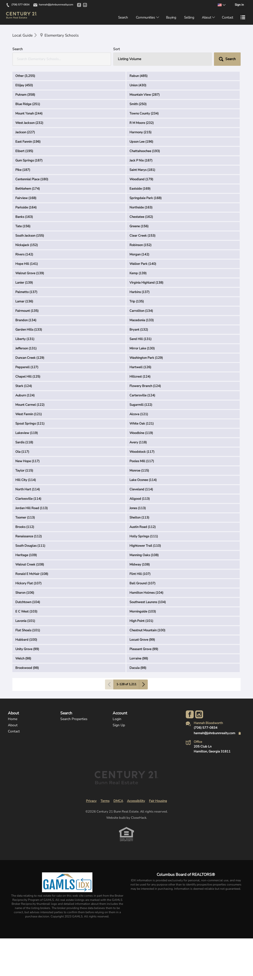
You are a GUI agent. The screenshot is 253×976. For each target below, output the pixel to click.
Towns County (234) (144, 114)
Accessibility (136, 801)
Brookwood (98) (27, 668)
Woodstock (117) (141, 452)
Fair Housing (158, 801)
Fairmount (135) (27, 311)
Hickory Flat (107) (28, 583)
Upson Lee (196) (141, 142)
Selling (189, 17)
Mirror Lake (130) (142, 348)
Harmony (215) (140, 132)
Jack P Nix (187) (140, 161)
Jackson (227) (25, 132)
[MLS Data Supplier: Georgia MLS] (67, 882)
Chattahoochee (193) (144, 151)
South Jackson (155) (29, 236)
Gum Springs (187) (28, 161)
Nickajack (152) (26, 245)
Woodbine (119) (141, 433)
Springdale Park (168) (145, 198)
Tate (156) (22, 226)
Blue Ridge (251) (27, 104)
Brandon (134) (25, 320)
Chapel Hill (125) (27, 377)
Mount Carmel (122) (29, 405)
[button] (227, 59)
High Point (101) (141, 621)
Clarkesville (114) (28, 499)
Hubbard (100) (26, 640)
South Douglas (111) (30, 546)
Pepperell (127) (26, 367)
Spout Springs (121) (29, 424)
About (206, 17)
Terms (105, 801)
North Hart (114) (27, 489)
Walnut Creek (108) (29, 565)
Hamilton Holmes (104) (146, 593)
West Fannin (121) (28, 414)
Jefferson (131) (26, 348)
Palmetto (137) (26, 292)
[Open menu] (243, 17)
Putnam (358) (25, 95)
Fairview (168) (25, 198)
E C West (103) (26, 612)
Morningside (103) (142, 612)
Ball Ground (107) (142, 583)
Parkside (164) (26, 207)
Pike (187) (22, 170)
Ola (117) (22, 452)
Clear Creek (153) (142, 236)
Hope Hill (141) (26, 264)
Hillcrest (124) (139, 377)
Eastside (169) (139, 189)
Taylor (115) (24, 471)
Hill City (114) (25, 480)
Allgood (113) (139, 499)
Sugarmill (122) (140, 405)
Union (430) (137, 85)
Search (123, 17)
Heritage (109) (26, 555)
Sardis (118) (24, 442)
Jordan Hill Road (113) (31, 508)
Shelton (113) (139, 518)
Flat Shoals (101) (27, 630)
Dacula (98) (137, 668)
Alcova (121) (138, 414)
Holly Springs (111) (143, 536)
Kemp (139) (138, 273)
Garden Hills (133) (28, 330)
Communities (145, 17)
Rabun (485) (138, 76)
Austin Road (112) (142, 527)
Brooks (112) (24, 527)
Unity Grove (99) (27, 649)
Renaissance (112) (28, 536)
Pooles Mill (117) (141, 461)
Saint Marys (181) (142, 170)
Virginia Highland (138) (146, 283)
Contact (227, 17)
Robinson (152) (140, 245)
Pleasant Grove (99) (143, 649)
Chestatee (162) (141, 217)
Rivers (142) (24, 254)
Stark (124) (23, 386)
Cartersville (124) (142, 395)
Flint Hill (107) (139, 574)
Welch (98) (23, 659)
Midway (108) (139, 565)
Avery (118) (138, 442)
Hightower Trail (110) (145, 546)
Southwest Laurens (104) (147, 602)
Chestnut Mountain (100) (147, 630)
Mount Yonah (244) (28, 114)
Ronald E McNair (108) (31, 574)
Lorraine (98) (138, 659)
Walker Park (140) (142, 264)
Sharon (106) (24, 593)
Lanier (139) (24, 283)
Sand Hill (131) (140, 339)
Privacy (91, 801)
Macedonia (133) (141, 320)
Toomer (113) (25, 518)
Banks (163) (24, 217)
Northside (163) (140, 207)
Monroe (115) (139, 471)
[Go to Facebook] (79, 5)
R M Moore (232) (141, 123)
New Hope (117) (27, 461)
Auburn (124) (25, 395)
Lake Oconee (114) (143, 480)
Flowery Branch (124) (145, 386)
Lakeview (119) (26, 433)
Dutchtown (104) (27, 602)
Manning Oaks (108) (144, 555)
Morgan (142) (139, 254)
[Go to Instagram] (85, 5)
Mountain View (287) (144, 95)
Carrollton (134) (141, 311)
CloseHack (138, 818)
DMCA (118, 801)
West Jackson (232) (29, 123)
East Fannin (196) (28, 142)
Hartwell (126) (140, 367)
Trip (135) (136, 301)
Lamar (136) (24, 301)
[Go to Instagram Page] (199, 715)
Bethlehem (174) (27, 189)
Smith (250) (138, 104)
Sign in (239, 5)
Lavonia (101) (25, 621)
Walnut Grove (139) (29, 273)
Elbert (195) (24, 151)
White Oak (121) (141, 424)
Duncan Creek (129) (29, 358)
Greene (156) (138, 226)
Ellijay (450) (24, 85)
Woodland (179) (141, 179)
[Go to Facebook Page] (190, 715)
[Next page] (143, 685)
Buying (171, 17)
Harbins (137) (139, 292)
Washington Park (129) (146, 358)
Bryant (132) (138, 330)
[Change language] (222, 5)
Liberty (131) (24, 339)
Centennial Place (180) (31, 179)
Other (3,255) (25, 76)
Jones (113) (137, 508)
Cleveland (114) (141, 489)
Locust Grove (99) (142, 640)
